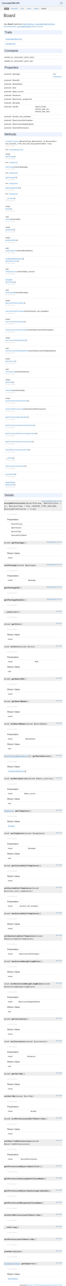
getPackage (9, 156)
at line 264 (59, 1118)
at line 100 (59, 611)
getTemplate (10, 282)
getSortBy (9, 382)
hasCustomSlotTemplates (15, 322)
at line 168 (59, 810)
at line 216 (59, 960)
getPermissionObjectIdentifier (16, 417)
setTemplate (10, 293)
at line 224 (59, 983)
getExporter (9, 485)
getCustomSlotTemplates (14, 303)
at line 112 (59, 623)
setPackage (9, 167)
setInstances (10, 372)
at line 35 (59, 599)
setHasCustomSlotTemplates (16, 330)
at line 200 (59, 912)
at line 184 (59, 865)
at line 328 (59, 1263)
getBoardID (9, 230)
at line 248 (59, 1073)
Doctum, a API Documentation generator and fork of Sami (45, 1285)
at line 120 (59, 646)
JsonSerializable (10, 27)
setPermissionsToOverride (15, 466)
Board (36, 8)
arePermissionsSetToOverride (16, 401)
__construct (9, 198)
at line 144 (59, 723)
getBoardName (11, 240)
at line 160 (59, 778)
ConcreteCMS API (11, 3)
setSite (8, 219)
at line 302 (59, 1226)
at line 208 (59, 935)
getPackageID (10, 177)
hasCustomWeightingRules (15, 340)
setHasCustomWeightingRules (16, 351)
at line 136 (59, 700)
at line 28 (59, 587)
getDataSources (11, 261)
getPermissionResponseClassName (19, 442)
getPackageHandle (12, 188)
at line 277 (59, 1166)
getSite (8, 209)
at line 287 (59, 1190)
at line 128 (59, 678)
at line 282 (59, 1178)
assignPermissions (12, 141)
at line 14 (59, 501)
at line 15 (59, 542)
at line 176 (59, 832)
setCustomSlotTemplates (14, 311)
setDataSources (11, 272)
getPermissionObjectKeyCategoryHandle (20, 433)
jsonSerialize (10, 474)
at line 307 (59, 1238)
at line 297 (59, 1214)
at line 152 (59, 755)
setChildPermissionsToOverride (17, 450)
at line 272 (59, 1140)
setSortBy (9, 390)
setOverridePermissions (14, 409)
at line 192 (59, 887)
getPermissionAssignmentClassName (19, 425)
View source (37, 27)
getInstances (10, 361)
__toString (9, 458)
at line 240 (59, 1040)
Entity (29, 8)
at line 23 (59, 564)
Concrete (14, 8)
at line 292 (59, 1202)
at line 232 (59, 1018)
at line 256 (59, 1095)
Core (22, 8)
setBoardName (11, 251)
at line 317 (59, 1251)
